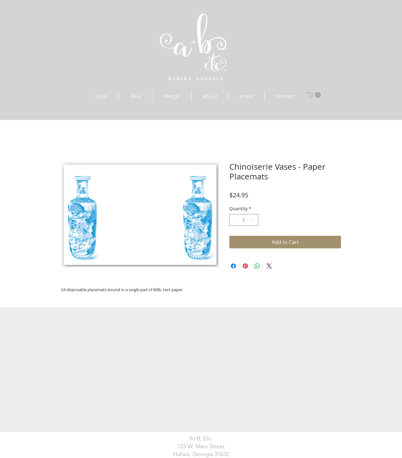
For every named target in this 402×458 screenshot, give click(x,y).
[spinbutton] (243, 219)
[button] (313, 95)
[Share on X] (269, 266)
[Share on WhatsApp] (257, 266)
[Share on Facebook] (233, 266)
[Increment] (253, 219)
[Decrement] (234, 219)
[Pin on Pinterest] (245, 266)
